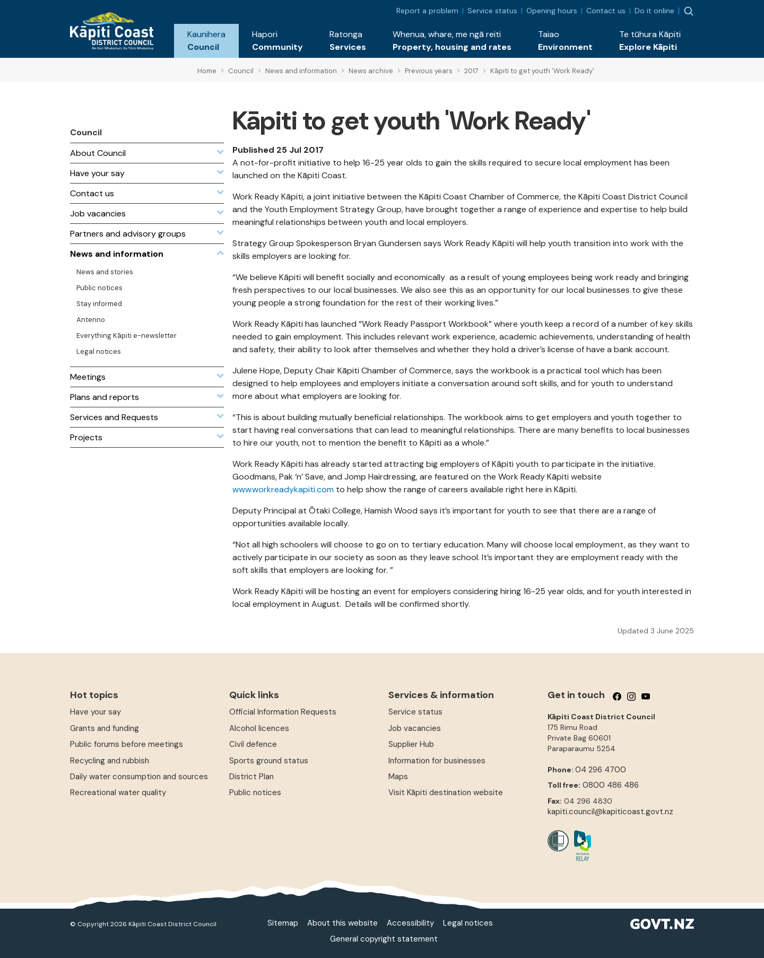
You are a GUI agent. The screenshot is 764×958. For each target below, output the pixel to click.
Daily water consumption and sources (139, 776)
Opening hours (551, 10)
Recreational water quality (118, 792)
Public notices (255, 792)
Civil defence (253, 744)
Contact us (606, 10)
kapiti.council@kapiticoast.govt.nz (610, 811)
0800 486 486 (611, 785)
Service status (492, 10)
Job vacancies (414, 728)
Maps (398, 776)
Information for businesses (436, 760)
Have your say (95, 712)
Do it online (654, 10)
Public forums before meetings (126, 744)
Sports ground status (268, 760)
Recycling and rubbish (109, 760)
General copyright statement (384, 939)
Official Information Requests (282, 712)
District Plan (251, 776)
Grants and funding (104, 728)
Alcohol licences (259, 728)
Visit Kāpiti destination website (445, 792)
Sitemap (282, 923)
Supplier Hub (411, 744)
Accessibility (410, 923)
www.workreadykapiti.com (283, 489)
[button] (206, 41)
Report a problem (427, 10)
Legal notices (468, 923)
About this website (342, 923)
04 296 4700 (600, 769)
